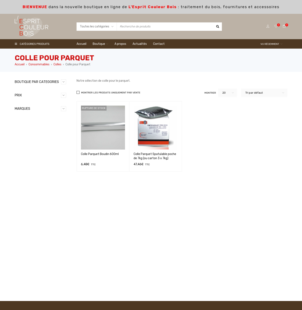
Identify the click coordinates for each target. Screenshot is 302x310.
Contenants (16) (33, 143)
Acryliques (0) (31, 110)
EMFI (22, 254)
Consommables (39, 64)
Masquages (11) (32, 157)
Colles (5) (28, 117)
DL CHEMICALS (28, 247)
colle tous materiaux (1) (42, 137)
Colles (57, 64)
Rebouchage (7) (32, 177)
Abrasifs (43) (30, 103)
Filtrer (61, 212)
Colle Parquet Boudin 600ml (100, 154)
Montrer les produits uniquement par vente (110, 92)
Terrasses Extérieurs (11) (38, 184)
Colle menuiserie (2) (39, 123)
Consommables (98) (33, 96)
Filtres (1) (28, 150)
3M (21, 234)
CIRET (23, 241)
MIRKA (23, 274)
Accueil (20, 64)
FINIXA (23, 261)
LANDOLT (25, 267)
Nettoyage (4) (31, 170)
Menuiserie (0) (31, 163)
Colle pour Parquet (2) (40, 130)
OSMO (23, 281)
